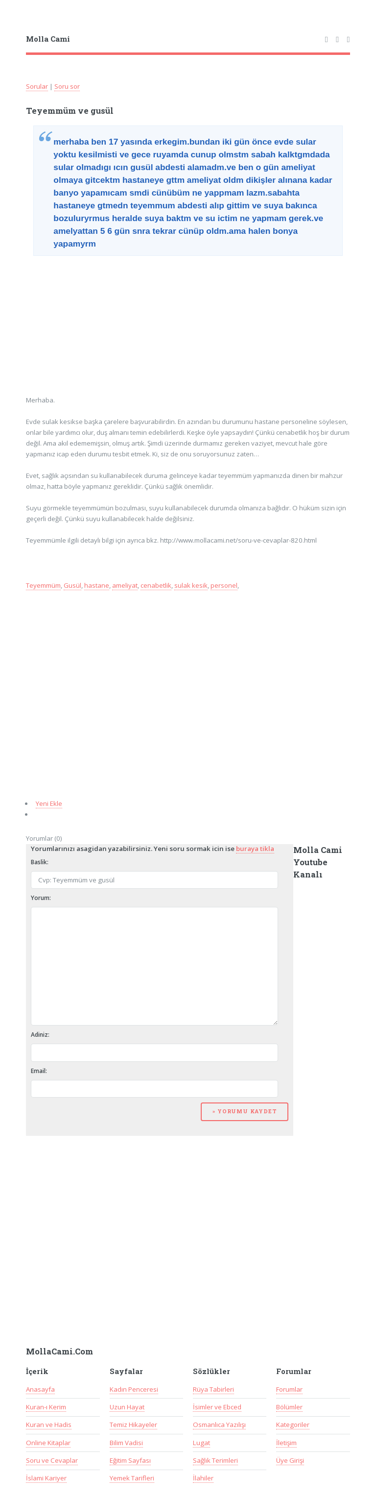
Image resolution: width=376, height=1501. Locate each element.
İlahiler (203, 1478)
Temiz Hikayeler (133, 1424)
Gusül (72, 585)
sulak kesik (191, 585)
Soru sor (67, 86)
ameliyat (125, 585)
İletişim (286, 1442)
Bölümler (289, 1406)
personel (224, 585)
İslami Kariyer (46, 1478)
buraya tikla (255, 848)
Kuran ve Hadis (48, 1424)
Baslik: (39, 862)
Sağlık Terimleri (215, 1460)
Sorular (37, 86)
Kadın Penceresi (134, 1389)
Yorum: (41, 898)
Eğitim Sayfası (130, 1460)
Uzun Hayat (127, 1406)
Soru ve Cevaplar (52, 1460)
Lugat (201, 1442)
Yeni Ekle (49, 803)
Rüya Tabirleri (213, 1389)
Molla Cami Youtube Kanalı (317, 862)
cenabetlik (156, 585)
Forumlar (289, 1389)
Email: (39, 1071)
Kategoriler (292, 1424)
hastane (96, 585)
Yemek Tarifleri (132, 1478)
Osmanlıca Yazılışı (219, 1424)
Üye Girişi (290, 1460)
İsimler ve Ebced (217, 1406)
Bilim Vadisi (126, 1442)
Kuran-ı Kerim (46, 1406)
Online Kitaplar (48, 1442)
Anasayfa (40, 1389)
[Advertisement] (100, 322)
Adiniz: (40, 1034)
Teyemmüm (43, 585)
